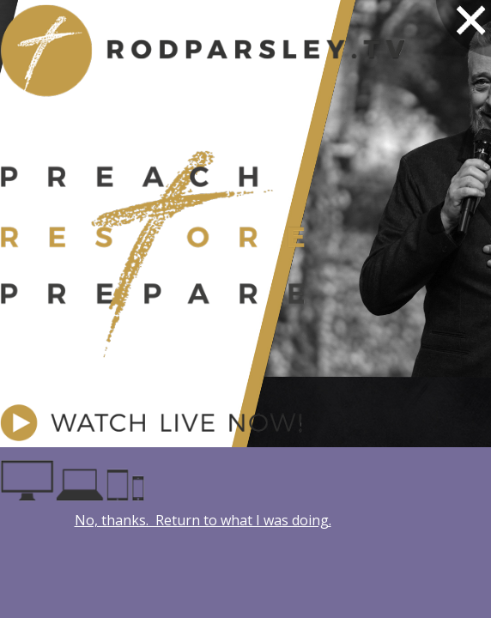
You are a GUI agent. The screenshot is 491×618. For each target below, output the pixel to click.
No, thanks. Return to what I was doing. (203, 520)
